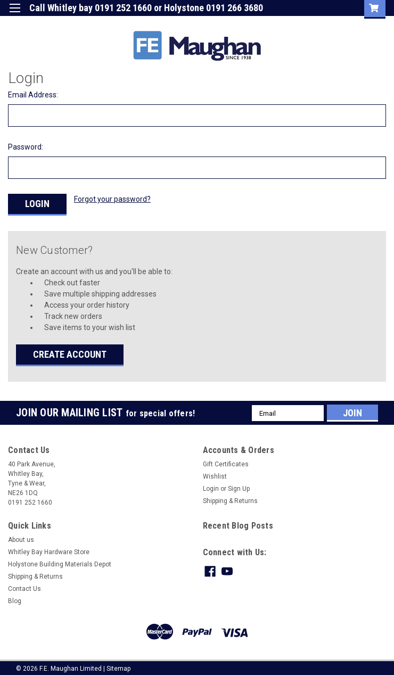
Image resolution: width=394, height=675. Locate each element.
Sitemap (118, 664)
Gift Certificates (226, 460)
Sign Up (318, 23)
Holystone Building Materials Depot (59, 560)
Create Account (69, 350)
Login (279, 23)
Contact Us (24, 584)
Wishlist (215, 472)
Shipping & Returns (230, 496)
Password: (25, 147)
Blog (14, 596)
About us (21, 535)
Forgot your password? (112, 199)
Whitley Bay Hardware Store (48, 547)
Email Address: (33, 94)
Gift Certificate (229, 23)
